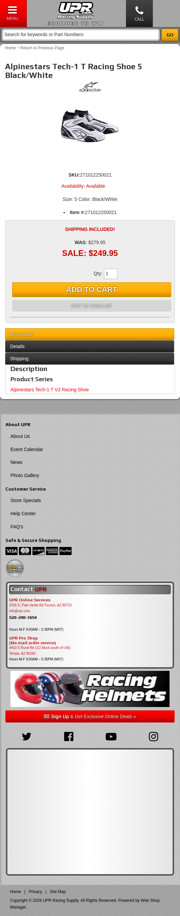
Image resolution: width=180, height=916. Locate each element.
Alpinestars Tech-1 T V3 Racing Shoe (49, 389)
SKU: (74, 175)
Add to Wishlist (91, 306)
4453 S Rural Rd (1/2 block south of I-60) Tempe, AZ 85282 (40, 650)
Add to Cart (91, 289)
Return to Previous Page (42, 48)
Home (10, 48)
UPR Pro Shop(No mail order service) (32, 640)
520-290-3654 (23, 617)
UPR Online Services (29, 600)
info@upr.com (19, 611)
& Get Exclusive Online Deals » (90, 716)
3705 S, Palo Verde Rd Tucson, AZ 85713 (40, 605)
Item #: (77, 212)
